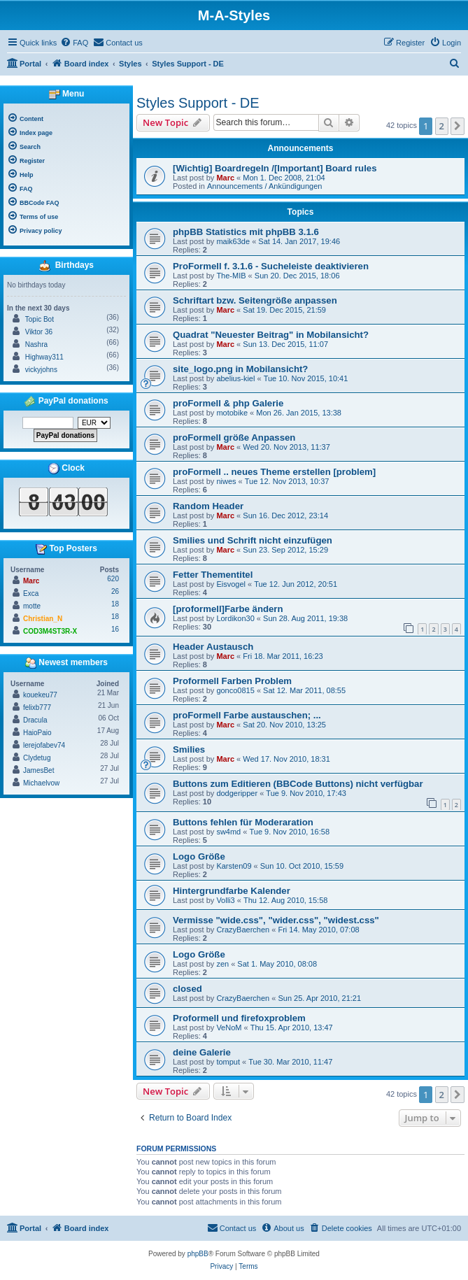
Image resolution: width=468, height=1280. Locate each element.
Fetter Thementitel (213, 574)
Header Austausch (213, 646)
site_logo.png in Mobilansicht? (240, 369)
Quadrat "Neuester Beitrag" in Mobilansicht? (271, 334)
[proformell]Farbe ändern (228, 609)
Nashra (36, 344)
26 (115, 591)
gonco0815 (235, 690)
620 (113, 579)
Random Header (208, 506)
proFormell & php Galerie (228, 403)
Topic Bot (39, 319)
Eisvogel (231, 584)
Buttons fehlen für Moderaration (243, 822)
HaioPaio (37, 733)
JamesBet (38, 770)
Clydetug (36, 758)
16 (115, 629)
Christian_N (42, 619)
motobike (232, 412)
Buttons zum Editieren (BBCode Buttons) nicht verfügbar (298, 783)
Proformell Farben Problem (232, 681)
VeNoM (228, 1027)
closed (187, 988)
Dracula (35, 720)
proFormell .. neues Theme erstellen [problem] (274, 472)
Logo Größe (199, 856)
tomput (228, 1062)
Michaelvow (41, 783)
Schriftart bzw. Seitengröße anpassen (255, 300)
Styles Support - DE (198, 103)
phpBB (197, 1254)
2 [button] (441, 126)
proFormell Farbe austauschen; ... (247, 715)
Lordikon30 (235, 618)
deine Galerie (202, 1052)
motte (32, 606)
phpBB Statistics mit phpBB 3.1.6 (246, 232)
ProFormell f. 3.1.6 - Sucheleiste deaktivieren (271, 266)
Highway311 (44, 357)
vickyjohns (41, 370)
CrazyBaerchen (242, 929)
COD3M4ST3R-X (50, 631)
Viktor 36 (38, 332)
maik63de (233, 241)
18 (115, 604)
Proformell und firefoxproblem (239, 1018)
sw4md (228, 831)
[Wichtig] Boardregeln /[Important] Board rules (274, 168)
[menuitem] (74, 42)
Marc (225, 177)
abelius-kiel (235, 378)
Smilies (189, 749)
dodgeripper (236, 793)
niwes (226, 481)
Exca (30, 593)
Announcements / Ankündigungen (264, 186)
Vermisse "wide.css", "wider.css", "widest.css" (276, 920)
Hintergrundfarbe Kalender (231, 891)
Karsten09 (233, 866)
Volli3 (225, 900)
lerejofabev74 (44, 745)
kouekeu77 (40, 695)
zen (222, 964)
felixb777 (37, 707)
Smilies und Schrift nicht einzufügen (252, 540)
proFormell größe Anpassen (234, 437)
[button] (458, 126)
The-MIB (231, 275)
